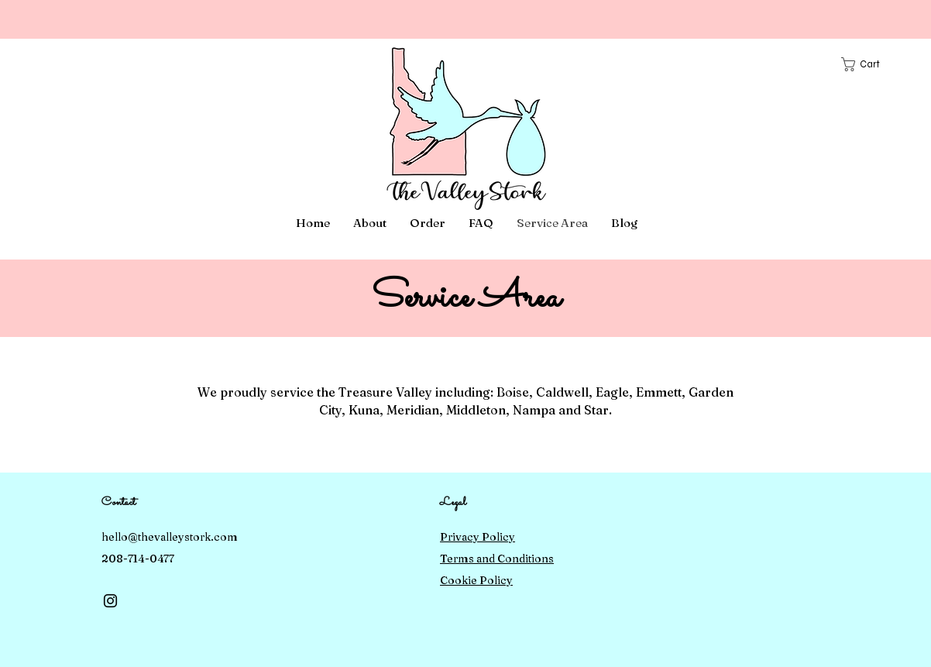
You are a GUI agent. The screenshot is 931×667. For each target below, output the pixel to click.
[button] (868, 64)
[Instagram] (110, 601)
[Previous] (81, 20)
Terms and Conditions (497, 559)
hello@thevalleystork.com (169, 537)
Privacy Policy (477, 537)
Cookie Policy (476, 580)
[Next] (850, 20)
